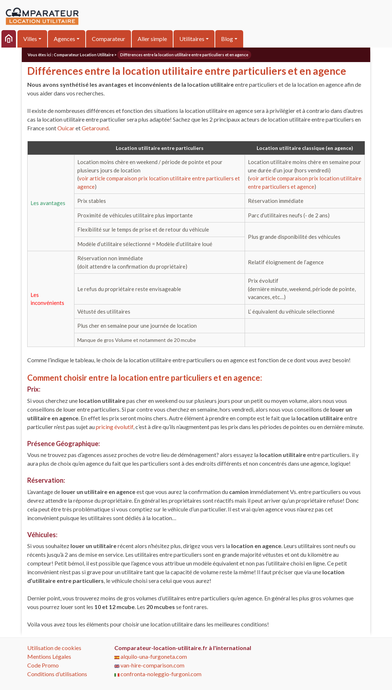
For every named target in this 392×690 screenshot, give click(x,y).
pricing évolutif (114, 426)
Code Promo (43, 665)
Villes (30, 38)
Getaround (95, 127)
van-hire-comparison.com (149, 665)
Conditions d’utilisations (57, 673)
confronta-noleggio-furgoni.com (157, 673)
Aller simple (152, 38)
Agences (64, 38)
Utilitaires (191, 38)
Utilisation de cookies (54, 647)
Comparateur (108, 38)
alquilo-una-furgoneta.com (150, 656)
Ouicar (65, 127)
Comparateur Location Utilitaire (84, 54)
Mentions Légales (49, 656)
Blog (227, 38)
